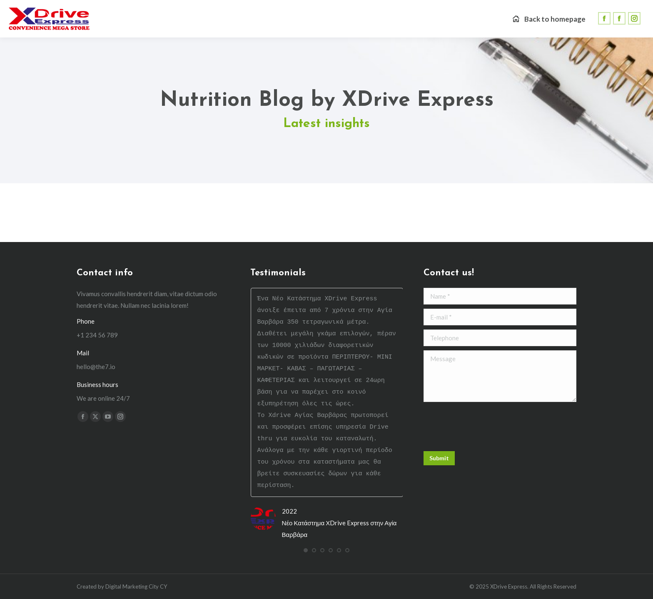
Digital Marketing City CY (136, 586)
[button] (306, 550)
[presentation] (487, 426)
